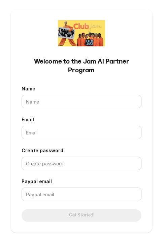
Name (28, 88)
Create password (42, 150)
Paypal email (37, 181)
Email (28, 119)
